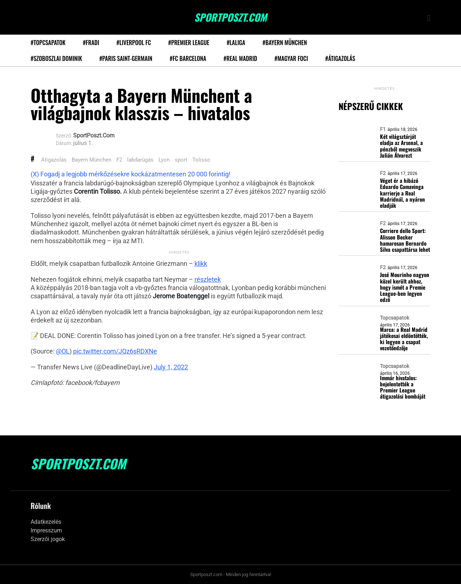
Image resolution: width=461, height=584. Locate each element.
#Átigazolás (340, 58)
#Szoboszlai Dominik (56, 58)
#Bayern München (285, 42)
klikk (200, 263)
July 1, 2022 (171, 367)
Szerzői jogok (48, 539)
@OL (63, 351)
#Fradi (91, 42)
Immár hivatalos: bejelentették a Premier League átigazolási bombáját (402, 387)
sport (181, 160)
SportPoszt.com (230, 17)
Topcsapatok (394, 317)
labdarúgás (140, 160)
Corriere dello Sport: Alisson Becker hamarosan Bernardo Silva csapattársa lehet (405, 240)
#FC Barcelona (188, 58)
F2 (119, 160)
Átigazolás (54, 160)
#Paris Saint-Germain (125, 58)
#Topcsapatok (48, 42)
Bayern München (91, 160)
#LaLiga (236, 42)
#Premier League (188, 42)
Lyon (164, 160)
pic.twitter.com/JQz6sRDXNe (115, 351)
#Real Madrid (240, 58)
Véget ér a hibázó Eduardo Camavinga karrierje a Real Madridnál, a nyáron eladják (402, 192)
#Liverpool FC (133, 42)
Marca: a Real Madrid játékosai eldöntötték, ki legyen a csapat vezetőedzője (404, 338)
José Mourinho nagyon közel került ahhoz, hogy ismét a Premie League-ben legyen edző (404, 287)
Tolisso (201, 160)
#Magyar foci (291, 58)
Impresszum (46, 530)
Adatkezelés (46, 521)
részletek (207, 279)
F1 (383, 129)
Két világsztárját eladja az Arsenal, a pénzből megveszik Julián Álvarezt (401, 145)
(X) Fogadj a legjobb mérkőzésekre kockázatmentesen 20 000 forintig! (130, 174)
